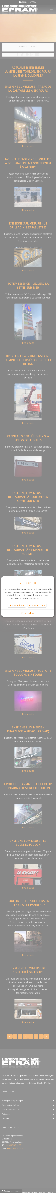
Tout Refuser (16, 605)
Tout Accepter (37, 605)
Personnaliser (27, 613)
